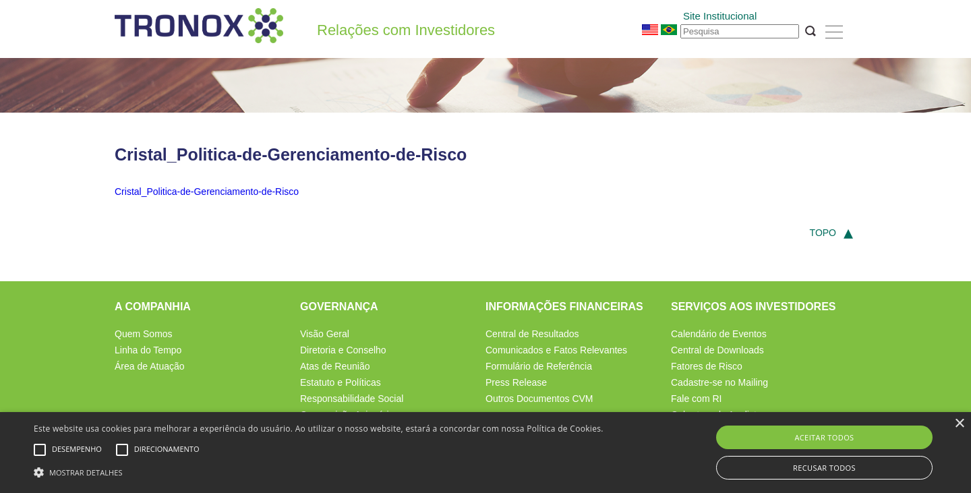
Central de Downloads (717, 350)
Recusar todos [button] (824, 468)
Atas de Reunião (335, 366)
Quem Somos (144, 333)
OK (810, 31)
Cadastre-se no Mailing (719, 382)
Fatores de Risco (706, 366)
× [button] (959, 424)
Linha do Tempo (148, 350)
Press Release (516, 382)
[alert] (485, 452)
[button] (319, 470)
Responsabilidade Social (351, 398)
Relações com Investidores (406, 30)
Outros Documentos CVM (539, 398)
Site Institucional (720, 16)
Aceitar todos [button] (824, 437)
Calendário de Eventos (719, 333)
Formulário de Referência (539, 366)
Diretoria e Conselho (343, 350)
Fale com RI (696, 398)
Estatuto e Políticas (340, 382)
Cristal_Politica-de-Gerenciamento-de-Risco (207, 191)
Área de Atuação (150, 366)
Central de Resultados (532, 333)
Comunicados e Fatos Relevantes (556, 350)
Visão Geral (324, 333)
